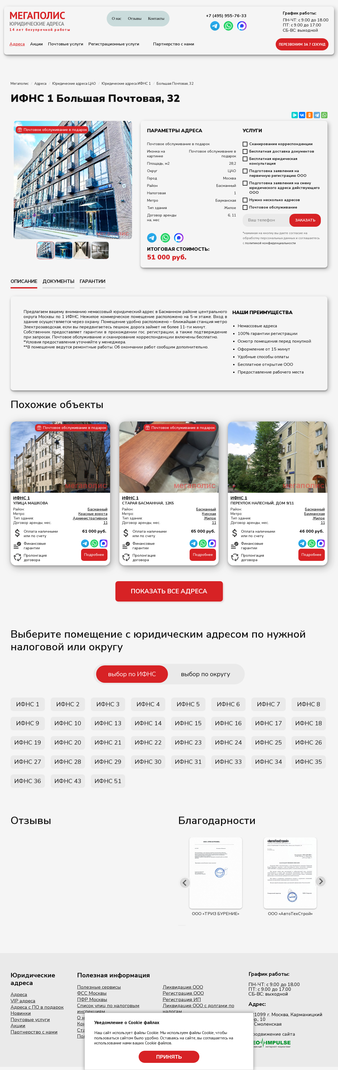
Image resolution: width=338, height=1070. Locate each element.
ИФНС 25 (269, 744)
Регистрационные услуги (113, 44)
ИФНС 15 (188, 725)
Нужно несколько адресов (274, 200)
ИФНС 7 (268, 705)
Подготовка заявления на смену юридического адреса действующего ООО (284, 188)
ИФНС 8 (309, 705)
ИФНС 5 (188, 705)
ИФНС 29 (108, 764)
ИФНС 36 (28, 784)
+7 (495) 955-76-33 (226, 15)
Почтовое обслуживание (273, 207)
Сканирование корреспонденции (281, 144)
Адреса (17, 44)
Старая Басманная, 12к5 (169, 500)
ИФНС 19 (28, 744)
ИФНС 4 (148, 705)
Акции (36, 44)
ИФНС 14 (148, 725)
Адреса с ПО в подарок (37, 1010)
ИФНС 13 (108, 725)
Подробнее (94, 554)
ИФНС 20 (68, 744)
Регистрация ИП (182, 1003)
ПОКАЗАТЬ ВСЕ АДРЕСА (169, 592)
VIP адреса (23, 1004)
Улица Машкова (60, 500)
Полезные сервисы (99, 990)
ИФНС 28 (68, 764)
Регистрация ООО (183, 996)
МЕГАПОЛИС (37, 15)
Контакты (156, 18)
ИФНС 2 (68, 705)
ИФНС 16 (228, 725)
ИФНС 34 (269, 764)
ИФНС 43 (68, 784)
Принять (169, 1057)
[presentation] (184, 885)
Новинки (21, 1017)
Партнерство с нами (173, 44)
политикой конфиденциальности (270, 243)
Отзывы (135, 18)
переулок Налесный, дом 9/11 (278, 500)
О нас (116, 18)
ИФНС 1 (28, 705)
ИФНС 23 (188, 744)
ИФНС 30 (148, 764)
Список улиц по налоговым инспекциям (108, 1012)
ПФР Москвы (92, 1003)
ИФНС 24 (228, 744)
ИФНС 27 (28, 764)
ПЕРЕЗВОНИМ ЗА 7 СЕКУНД (302, 44)
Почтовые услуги (65, 44)
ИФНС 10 (68, 725)
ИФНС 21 (108, 744)
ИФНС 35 (309, 764)
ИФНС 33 (228, 764)
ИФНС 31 (188, 764)
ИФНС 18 (309, 725)
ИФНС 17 (269, 725)
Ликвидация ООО (183, 990)
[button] (178, 928)
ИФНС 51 (108, 784)
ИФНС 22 (148, 744)
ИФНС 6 (228, 705)
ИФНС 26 (309, 744)
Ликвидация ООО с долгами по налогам (198, 1012)
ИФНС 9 (28, 725)
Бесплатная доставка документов (281, 151)
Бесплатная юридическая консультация (273, 161)
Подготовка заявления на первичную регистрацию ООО (278, 173)
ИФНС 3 (108, 705)
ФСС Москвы (92, 996)
